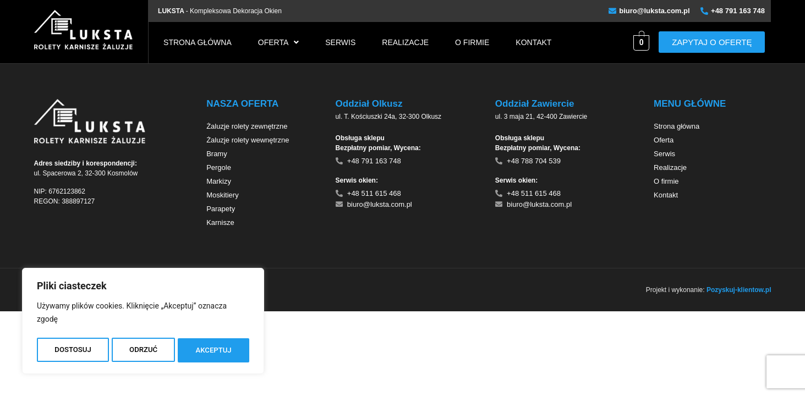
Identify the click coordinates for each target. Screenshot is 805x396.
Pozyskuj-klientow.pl (739, 290)
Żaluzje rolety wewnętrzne (247, 140)
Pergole (218, 167)
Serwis (340, 42)
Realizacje (405, 42)
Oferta (278, 42)
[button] (279, 42)
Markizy (218, 181)
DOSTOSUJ (72, 350)
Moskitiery (222, 195)
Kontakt (533, 42)
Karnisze (220, 222)
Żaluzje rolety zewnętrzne (246, 126)
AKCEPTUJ (214, 350)
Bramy (216, 154)
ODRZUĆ (143, 350)
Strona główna (197, 42)
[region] (143, 323)
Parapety (220, 209)
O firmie (472, 42)
